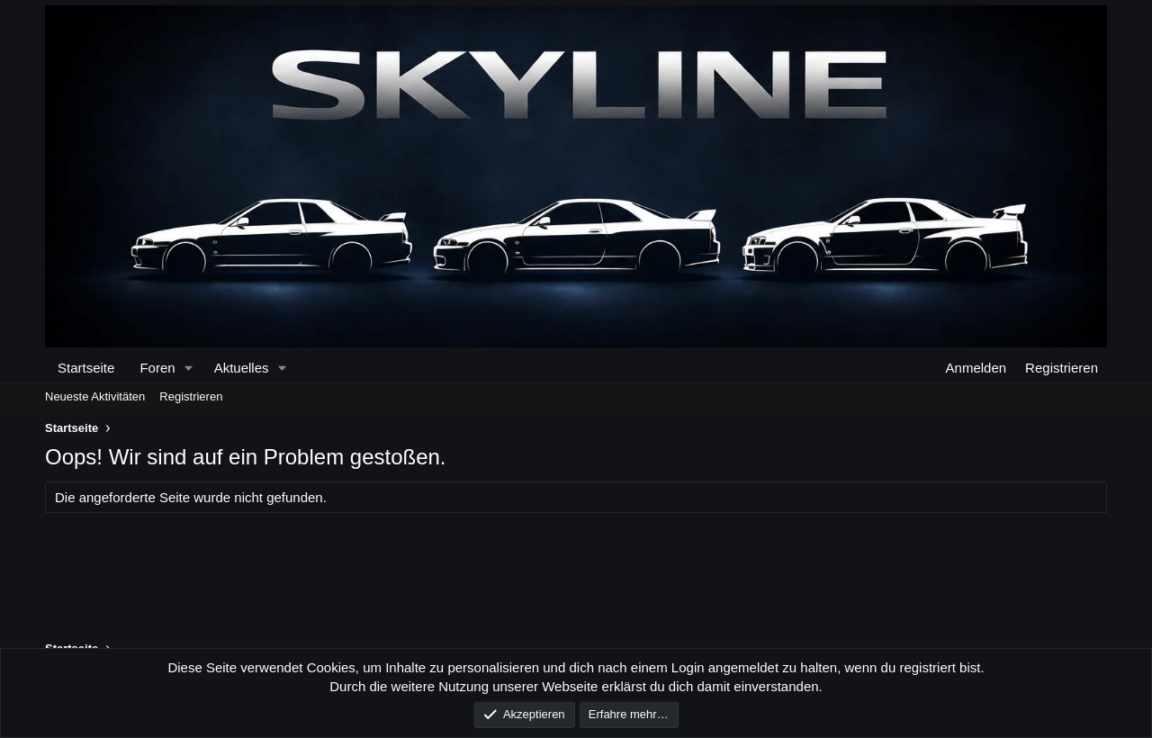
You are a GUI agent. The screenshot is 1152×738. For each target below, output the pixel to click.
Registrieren (190, 396)
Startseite (86, 367)
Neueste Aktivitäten (95, 396)
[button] (188, 367)
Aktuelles (241, 367)
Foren (157, 367)
